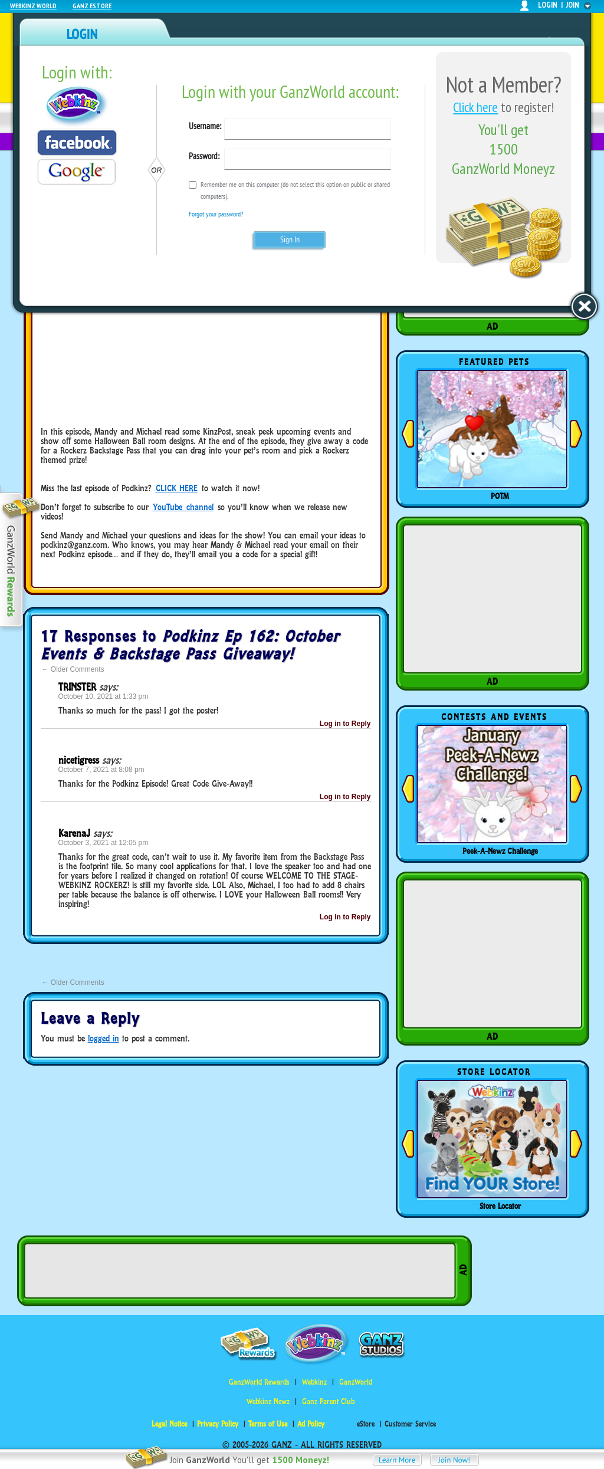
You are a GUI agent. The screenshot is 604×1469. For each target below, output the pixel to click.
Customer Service (410, 1423)
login (547, 5)
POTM (500, 496)
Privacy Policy (217, 1423)
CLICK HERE (177, 488)
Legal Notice (169, 1423)
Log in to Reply (345, 723)
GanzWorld (355, 1382)
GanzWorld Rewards (259, 1382)
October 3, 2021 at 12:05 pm (103, 843)
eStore (366, 1423)
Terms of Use (267, 1423)
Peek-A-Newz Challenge (500, 851)
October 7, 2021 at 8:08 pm (101, 769)
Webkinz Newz (268, 1401)
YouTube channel (183, 507)
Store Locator (500, 1206)
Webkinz (314, 1382)
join (572, 5)
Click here (475, 107)
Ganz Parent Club (328, 1401)
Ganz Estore (92, 5)
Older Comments (73, 669)
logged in (103, 1038)
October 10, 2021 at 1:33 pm (103, 696)
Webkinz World (33, 5)
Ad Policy (310, 1423)
